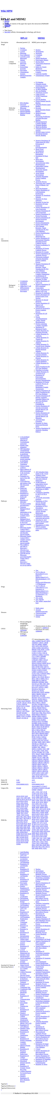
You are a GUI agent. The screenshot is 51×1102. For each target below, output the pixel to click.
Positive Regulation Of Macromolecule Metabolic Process (42, 930)
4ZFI (46, 817)
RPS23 (47, 732)
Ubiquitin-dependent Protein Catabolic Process (42, 178)
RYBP (46, 735)
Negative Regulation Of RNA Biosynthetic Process (43, 947)
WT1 (45, 774)
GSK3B (34, 675)
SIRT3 (48, 742)
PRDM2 (34, 716)
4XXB (43, 817)
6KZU (37, 833)
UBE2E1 (46, 761)
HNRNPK (35, 682)
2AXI (37, 793)
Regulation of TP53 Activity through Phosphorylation (41, 502)
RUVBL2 (40, 735)
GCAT (46, 672)
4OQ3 (47, 814)
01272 (34, 782)
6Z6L (26, 808)
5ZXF (41, 829)
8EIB (44, 845)
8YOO (22, 841)
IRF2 (44, 684)
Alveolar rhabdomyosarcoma (41, 610)
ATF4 (37, 646)
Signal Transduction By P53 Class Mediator (43, 367)
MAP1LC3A (36, 690)
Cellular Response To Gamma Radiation (42, 360)
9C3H (18, 842)
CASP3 (39, 651)
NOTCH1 (35, 701)
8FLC (22, 820)
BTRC (43, 649)
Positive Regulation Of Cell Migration (24, 869)
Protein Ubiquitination (42, 223)
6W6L (18, 806)
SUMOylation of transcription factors (42, 483)
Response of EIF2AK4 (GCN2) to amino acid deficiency (25, 502)
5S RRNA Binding (41, 89)
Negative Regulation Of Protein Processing (43, 215)
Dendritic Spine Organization (25, 1029)
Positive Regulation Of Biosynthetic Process (42, 1037)
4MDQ (43, 811)
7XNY (23, 815)
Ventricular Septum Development (41, 170)
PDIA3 (44, 708)
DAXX (44, 661)
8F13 (44, 847)
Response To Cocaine (42, 252)
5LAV (45, 823)
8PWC (41, 848)
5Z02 (37, 829)
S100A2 (43, 737)
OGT (23, 711)
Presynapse (23, 70)
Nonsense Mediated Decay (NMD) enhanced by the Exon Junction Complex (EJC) (25, 522)
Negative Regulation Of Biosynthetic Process (43, 911)
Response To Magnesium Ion (40, 235)
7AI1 (40, 838)
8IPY (28, 829)
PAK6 (38, 706)
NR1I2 (34, 702)
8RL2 (18, 837)
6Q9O (37, 835)
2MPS (42, 797)
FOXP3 (44, 670)
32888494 (39, 631)
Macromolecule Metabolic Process (41, 873)
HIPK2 (43, 678)
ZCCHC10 (24, 718)
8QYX (26, 835)
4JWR (34, 811)
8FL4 (29, 817)
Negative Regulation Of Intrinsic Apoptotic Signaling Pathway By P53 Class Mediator (43, 398)
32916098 (23, 630)
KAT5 (46, 685)
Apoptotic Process (41, 181)
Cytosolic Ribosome (23, 62)
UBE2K (34, 766)
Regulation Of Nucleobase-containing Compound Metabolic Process (43, 954)
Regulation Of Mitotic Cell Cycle (25, 1022)
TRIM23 (34, 756)
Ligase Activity (40, 94)
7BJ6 (44, 840)
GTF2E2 (39, 675)
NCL (48, 697)
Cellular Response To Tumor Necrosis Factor (25, 973)
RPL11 (34, 730)
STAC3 (23, 716)
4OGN (34, 814)
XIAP (37, 776)
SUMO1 (39, 749)
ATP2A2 (45, 646)
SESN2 (38, 740)
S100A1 (38, 737)
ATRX (34, 648)
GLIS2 (34, 673)
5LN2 (46, 824)
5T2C (22, 798)
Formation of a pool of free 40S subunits (25, 477)
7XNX (18, 815)
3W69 (42, 805)
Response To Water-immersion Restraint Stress (42, 424)
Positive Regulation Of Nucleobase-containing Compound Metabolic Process (43, 1001)
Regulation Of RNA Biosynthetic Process (42, 974)
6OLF (26, 801)
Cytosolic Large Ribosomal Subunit (25, 58)
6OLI (22, 803)
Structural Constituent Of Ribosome (24, 106)
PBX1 (42, 706)
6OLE (22, 801)
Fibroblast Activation (42, 370)
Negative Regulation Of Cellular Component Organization (24, 1016)
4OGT (38, 814)
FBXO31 (34, 668)
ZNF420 (39, 778)
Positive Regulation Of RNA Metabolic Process (43, 1056)
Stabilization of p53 (41, 515)
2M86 (37, 797)
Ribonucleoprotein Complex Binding (41, 122)
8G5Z (18, 823)
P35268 (18, 788)
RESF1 (34, 726)
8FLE (18, 822)
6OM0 (18, 805)
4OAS (47, 811)
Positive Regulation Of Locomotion (24, 879)
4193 (33, 780)
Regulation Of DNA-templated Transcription (43, 971)
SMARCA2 (35, 744)
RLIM (42, 726)
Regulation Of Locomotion (24, 858)
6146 (17, 780)
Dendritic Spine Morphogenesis (25, 955)
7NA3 (46, 841)
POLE (45, 713)
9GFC (45, 848)
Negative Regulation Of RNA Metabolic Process (25, 1079)
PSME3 (34, 720)
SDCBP (18, 713)
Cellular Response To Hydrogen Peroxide (42, 331)
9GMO (18, 844)
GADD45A (40, 672)
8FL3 (25, 817)
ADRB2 (38, 641)
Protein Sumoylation (42, 224)
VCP (33, 774)
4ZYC (38, 819)
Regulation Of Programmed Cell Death (43, 938)
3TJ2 (33, 804)
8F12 (40, 847)
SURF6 (28, 716)
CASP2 (34, 651)
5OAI (37, 826)
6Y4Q (41, 836)
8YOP (27, 841)
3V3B (45, 804)
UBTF (34, 773)
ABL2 (34, 641)
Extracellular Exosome (24, 67)
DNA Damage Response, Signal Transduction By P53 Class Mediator (42, 228)
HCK (42, 677)
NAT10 (44, 697)
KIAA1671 (35, 687)
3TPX (37, 804)
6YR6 (45, 836)
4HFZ (46, 807)
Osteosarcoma (40, 615)
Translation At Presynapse (24, 290)
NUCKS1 (35, 704)
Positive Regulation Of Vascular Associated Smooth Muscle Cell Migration (42, 415)
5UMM (38, 828)
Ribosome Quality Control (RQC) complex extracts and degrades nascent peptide (25, 531)
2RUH (46, 797)
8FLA (29, 818)
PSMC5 (34, 718)
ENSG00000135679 (38, 784)
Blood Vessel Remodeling (40, 153)
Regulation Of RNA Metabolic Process (42, 991)
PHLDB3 (38, 711)
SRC (39, 747)
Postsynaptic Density (42, 60)
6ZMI (22, 811)
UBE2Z (34, 771)
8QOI (22, 835)
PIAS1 (44, 711)
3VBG (34, 805)
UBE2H (34, 764)
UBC (47, 757)
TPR (47, 752)
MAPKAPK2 (36, 692)
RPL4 (39, 732)
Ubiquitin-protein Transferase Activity (42, 85)
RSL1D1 (34, 735)
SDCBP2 (24, 713)
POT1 (49, 713)
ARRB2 (44, 644)
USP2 (42, 773)
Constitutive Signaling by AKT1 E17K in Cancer (42, 494)
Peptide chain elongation (24, 446)
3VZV (38, 805)
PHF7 (33, 711)
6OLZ (26, 803)
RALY (40, 721)
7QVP (26, 813)
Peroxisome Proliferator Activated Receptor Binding (43, 118)
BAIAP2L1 (45, 648)
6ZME (18, 811)
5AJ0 (26, 796)
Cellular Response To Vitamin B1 (42, 338)
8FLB (18, 820)
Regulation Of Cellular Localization (24, 1057)
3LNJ (37, 802)
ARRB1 (39, 644)
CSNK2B (35, 660)
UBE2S (40, 769)
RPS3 (33, 733)
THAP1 (18, 718)
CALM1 (18, 702)
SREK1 (43, 747)
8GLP (18, 825)
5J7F (37, 823)
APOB (46, 643)
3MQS (46, 802)
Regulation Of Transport (24, 981)
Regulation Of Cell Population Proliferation (25, 917)
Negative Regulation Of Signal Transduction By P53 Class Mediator (43, 392)
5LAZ (42, 824)
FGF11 (23, 706)
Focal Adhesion (25, 55)
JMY (48, 684)
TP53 (46, 750)
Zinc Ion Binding (41, 91)
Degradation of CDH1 (42, 525)
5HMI (46, 821)
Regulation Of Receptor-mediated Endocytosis (24, 1051)
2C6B (45, 793)
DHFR (44, 663)
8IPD (21, 829)
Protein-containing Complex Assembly (41, 324)
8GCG (48, 847)
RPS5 (37, 733)
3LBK (49, 800)
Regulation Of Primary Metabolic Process (42, 892)
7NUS (38, 843)
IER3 (46, 682)
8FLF (22, 822)
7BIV (37, 840)
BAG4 (24, 701)
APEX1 (41, 643)
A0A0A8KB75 (36, 786)
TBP (47, 749)
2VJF (37, 799)
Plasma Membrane (41, 58)
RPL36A (34, 732)
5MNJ (34, 826)
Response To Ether (41, 279)
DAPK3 (39, 661)
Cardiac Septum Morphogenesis (40, 321)
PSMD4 (45, 718)
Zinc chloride (40, 599)
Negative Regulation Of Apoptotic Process (43, 254)
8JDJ (24, 830)
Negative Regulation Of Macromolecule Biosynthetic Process (43, 896)
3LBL (33, 802)
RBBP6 (37, 725)
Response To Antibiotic (43, 293)
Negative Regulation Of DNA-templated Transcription (43, 286)
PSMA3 (44, 716)
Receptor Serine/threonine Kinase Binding (43, 109)
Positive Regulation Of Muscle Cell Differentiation (42, 304)
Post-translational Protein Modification (42, 962)
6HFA (42, 831)
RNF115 (34, 728)
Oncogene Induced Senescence (41, 479)
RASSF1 (45, 723)
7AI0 (37, 838)
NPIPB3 (40, 701)
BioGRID (7, 32)
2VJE (33, 799)
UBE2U (45, 769)
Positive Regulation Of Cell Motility (24, 874)
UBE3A (39, 771)
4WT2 (38, 817)
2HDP (45, 795)
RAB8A (43, 720)
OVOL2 (45, 704)
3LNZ (41, 802)
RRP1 (47, 733)
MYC (38, 696)
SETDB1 (34, 742)
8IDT (22, 825)
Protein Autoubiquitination (41, 317)
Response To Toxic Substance (41, 199)
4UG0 (18, 796)
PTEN (27, 711)
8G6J (29, 823)
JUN (33, 685)
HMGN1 (44, 680)
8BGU (34, 845)
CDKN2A (35, 655)
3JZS (44, 800)
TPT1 (33, 754)
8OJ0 (22, 834)
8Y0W (26, 839)
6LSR (26, 799)
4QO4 (33, 816)
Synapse (22, 65)
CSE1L (29, 702)
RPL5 (43, 732)
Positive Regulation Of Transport (24, 946)
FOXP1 (27, 706)
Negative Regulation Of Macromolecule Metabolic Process (43, 884)
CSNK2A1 (35, 658)
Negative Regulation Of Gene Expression (43, 211)
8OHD (18, 834)
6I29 (45, 831)
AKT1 (48, 641)
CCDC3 (34, 653)
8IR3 (21, 830)
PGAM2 (45, 709)
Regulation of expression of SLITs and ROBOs (24, 496)
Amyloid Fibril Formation (40, 420)
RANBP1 (45, 721)
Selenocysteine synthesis (24, 466)
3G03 (45, 799)
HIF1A (38, 678)
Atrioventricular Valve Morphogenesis (42, 163)
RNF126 (40, 728)
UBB (43, 757)
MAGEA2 (35, 689)
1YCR (45, 792)
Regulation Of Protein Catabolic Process (42, 249)
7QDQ (42, 843)
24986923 (45, 628)
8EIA (41, 845)
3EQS (41, 799)
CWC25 (45, 660)
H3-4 (39, 677)
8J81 (33, 848)
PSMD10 (40, 718)
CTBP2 (40, 660)
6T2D (45, 835)
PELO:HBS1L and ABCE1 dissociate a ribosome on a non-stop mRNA (25, 548)
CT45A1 (19, 704)
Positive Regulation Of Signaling (24, 1009)
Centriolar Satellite (41, 74)
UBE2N (45, 766)
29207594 (8, 25)
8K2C (26, 832)
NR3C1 (38, 702)
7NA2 (42, 841)
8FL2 (22, 817)
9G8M (26, 842)
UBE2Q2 (46, 768)
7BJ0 (40, 840)
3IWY (33, 800)
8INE (25, 827)
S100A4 (34, 738)
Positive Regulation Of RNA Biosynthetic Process (42, 1018)
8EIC (48, 845)
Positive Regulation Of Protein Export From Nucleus (42, 296)
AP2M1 (18, 701)
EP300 (37, 666)
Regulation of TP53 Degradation (41, 507)
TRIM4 (45, 756)
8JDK (28, 830)
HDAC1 (47, 677)
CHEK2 (40, 655)
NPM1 (46, 701)
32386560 (23, 635)
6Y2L (26, 806)
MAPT (42, 692)
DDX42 (39, 663)
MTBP (34, 696)
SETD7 (46, 740)
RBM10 (42, 725)
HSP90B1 (41, 682)
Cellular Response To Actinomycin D (42, 372)
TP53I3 (34, 752)
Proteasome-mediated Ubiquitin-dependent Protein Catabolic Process (42, 259)
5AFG (34, 821)
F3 (48, 666)
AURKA (38, 648)
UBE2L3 (40, 766)
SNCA (28, 714)
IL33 (37, 684)
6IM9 (33, 833)
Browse (7, 21)
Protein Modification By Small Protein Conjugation (43, 966)
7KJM (34, 841)
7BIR (48, 838)
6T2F (37, 836)
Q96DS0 (39, 790)
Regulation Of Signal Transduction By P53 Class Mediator (42, 1045)
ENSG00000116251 (22, 784)
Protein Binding (25, 110)
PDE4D (39, 708)
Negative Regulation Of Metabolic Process (43, 889)
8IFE (21, 827)
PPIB (33, 714)
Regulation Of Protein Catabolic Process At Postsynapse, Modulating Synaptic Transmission (42, 385)
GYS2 (44, 675)
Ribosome (23, 53)
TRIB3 (43, 754)
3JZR (41, 800)
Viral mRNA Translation (24, 463)
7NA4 (33, 843)
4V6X (22, 796)
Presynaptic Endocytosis (24, 883)
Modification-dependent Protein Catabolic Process (43, 987)
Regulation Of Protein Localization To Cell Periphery (25, 902)
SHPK (40, 742)
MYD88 (42, 696)
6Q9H (45, 833)
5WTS (47, 828)
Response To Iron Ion (42, 202)
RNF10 (47, 726)
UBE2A (34, 759)
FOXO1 (34, 670)
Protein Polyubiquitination (41, 146)
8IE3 (29, 825)
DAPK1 (34, 661)
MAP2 (42, 690)
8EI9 (37, 845)
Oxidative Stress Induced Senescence (42, 476)
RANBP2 (35, 723)
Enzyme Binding (41, 99)
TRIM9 (34, 757)
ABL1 (47, 639)
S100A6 (39, 738)
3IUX (48, 799)
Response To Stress (41, 1064)
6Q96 (41, 833)
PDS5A (40, 709)
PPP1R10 (43, 714)
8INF (28, 827)
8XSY (18, 839)
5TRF (33, 828)
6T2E (33, 836)
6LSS (29, 799)
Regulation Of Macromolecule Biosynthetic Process (42, 1028)
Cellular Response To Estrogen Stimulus (42, 353)
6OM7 (23, 805)
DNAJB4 (34, 665)
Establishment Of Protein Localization (42, 276)
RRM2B (42, 733)
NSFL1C (19, 711)
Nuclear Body (40, 62)
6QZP (27, 805)
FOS (49, 668)
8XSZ (22, 839)
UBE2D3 (34, 761)
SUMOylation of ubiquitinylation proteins (43, 486)
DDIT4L (24, 704)
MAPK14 (19, 709)
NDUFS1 (34, 699)
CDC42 (24, 702)
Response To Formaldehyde (40, 403)
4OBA (34, 812)
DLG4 (48, 663)
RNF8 (45, 728)
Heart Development (41, 188)
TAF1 (44, 749)
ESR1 (41, 666)
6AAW (46, 829)
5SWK (46, 826)
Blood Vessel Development (40, 150)
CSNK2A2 (42, 658)
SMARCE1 (35, 745)
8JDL (18, 832)
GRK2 (48, 673)
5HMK (34, 823)
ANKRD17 (35, 643)
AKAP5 (43, 641)
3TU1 (41, 804)
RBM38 (47, 725)
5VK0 (42, 828)
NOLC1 (44, 699)
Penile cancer (40, 608)
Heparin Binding (25, 111)
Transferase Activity (42, 92)
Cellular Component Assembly (23, 922)
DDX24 (34, 663)
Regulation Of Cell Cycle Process (24, 908)
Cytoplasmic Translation (24, 282)
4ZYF (42, 819)
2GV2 (41, 795)
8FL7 (21, 818)
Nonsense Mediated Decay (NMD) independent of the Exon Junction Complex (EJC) (25, 511)
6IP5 (25, 798)
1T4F (41, 792)
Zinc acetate (39, 598)
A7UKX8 (35, 788)
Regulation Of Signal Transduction (42, 996)
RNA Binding (24, 103)
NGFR (40, 699)
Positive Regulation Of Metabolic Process (42, 907)
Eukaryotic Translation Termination (24, 489)
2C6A (41, 793)
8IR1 (17, 830)
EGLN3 (45, 665)
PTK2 (38, 720)
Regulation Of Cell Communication (41, 1061)
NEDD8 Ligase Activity (43, 132)
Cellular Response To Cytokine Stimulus (25, 968)
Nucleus (22, 48)
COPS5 (37, 656)
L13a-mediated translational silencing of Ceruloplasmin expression (24, 440)
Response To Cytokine (24, 926)
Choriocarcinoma (41, 613)
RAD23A (34, 721)
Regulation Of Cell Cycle (24, 854)
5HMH (42, 821)
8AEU (46, 843)
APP (33, 644)
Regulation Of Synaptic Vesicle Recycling (25, 1067)
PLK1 (37, 713)
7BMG (48, 840)
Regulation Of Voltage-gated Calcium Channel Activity (25, 940)
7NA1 (38, 841)
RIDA (38, 726)
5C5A (37, 821)
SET (42, 740)
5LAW (34, 824)
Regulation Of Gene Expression (42, 204)
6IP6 (28, 798)
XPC (41, 776)
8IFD (18, 827)
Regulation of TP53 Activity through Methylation (41, 511)
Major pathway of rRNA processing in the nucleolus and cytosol (25, 472)
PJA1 (47, 711)
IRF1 (41, 684)
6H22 (38, 831)
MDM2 (41, 38)
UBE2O (34, 768)
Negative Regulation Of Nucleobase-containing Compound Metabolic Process (43, 878)
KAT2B (41, 685)
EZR (45, 666)
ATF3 (33, 646)
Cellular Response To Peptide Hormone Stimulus (42, 349)
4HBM (42, 807)
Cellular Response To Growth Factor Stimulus (43, 345)
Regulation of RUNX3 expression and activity (43, 517)
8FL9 (25, 818)
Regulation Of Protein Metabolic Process (42, 983)
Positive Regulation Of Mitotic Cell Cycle (42, 290)
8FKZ (18, 817)
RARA (40, 723)
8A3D (27, 815)
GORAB (43, 673)
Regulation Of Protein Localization (24, 894)
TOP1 (42, 750)
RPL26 (43, 730)
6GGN (34, 831)
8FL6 (18, 818)
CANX (47, 649)
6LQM (22, 799)
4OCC (38, 812)
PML (40, 713)
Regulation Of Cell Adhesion (24, 1026)
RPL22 (23, 38)
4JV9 (41, 809)
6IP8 (17, 799)
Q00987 (34, 790)
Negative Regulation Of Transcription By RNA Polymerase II (43, 142)
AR (36, 644)
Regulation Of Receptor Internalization (24, 934)
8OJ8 (29, 834)
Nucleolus (39, 53)
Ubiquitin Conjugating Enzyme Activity (42, 904)
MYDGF (34, 697)
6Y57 (18, 808)
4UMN (34, 817)
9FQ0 (22, 842)
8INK (18, 829)
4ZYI (45, 819)
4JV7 (37, 809)
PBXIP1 (46, 706)
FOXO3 (39, 670)
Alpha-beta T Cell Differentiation (25, 287)
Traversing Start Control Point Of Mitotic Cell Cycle (43, 185)
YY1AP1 (46, 776)
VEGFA (37, 774)
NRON (43, 702)
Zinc (37, 570)
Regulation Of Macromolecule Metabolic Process (41, 915)
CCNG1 (39, 653)
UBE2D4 (41, 761)
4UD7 (42, 816)
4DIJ (45, 805)
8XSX (26, 837)
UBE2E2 (34, 762)
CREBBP (43, 656)
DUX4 (18, 706)
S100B (44, 738)
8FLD (26, 820)
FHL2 (39, 668)
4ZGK (34, 819)
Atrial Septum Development (40, 174)
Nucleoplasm (40, 51)
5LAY (38, 824)
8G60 (22, 823)
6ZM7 (26, 810)
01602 (18, 782)
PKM (33, 713)
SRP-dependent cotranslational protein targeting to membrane (25, 451)
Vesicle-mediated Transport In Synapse (25, 959)
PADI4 (34, 706)
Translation (23, 284)
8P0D (36, 848)
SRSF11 (34, 749)
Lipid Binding (24, 852)
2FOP (37, 795)
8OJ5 (26, 834)
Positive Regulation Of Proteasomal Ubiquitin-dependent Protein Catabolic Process (43, 240)
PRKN (39, 716)
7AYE (45, 838)
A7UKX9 (41, 788)
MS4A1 (44, 694)
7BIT (33, 840)
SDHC (34, 740)
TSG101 (39, 757)
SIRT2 (44, 742)
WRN (42, 774)
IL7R (23, 708)
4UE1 (46, 816)
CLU (33, 656)
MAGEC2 (42, 689)
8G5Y (26, 822)
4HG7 (33, 809)
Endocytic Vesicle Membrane (41, 67)
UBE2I (39, 764)
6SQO (42, 835)
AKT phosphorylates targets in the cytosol (42, 472)
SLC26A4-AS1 (21, 714)
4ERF (37, 807)
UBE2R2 (34, 769)
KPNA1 (41, 687)
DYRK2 (40, 665)
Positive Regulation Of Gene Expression (42, 208)
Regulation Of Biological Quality (41, 328)
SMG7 (41, 745)
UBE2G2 (46, 762)
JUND (37, 685)
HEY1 (34, 678)
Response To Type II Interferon (25, 978)
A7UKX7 (44, 786)
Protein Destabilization (42, 233)
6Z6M (18, 810)
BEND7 (28, 701)
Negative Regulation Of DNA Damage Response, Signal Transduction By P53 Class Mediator (43, 267)
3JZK (37, 800)
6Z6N (22, 810)
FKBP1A (44, 668)
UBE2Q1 (40, 768)
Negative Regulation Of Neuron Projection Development (43, 219)
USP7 (46, 773)
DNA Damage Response (43, 1035)
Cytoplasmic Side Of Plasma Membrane (25, 990)
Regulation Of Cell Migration (24, 861)
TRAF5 (38, 754)
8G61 (25, 823)
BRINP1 (34, 649)
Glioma (38, 616)
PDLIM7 (34, 709)
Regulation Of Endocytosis (24, 912)
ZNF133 (34, 778)
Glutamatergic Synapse (24, 73)
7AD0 (33, 838)
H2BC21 (34, 677)
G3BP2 (34, 672)
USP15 (38, 773)
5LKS (18, 798)
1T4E (37, 792)
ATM (40, 646)
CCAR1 (44, 651)
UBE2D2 (46, 759)
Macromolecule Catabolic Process (41, 1032)
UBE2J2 (44, 764)
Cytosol (22, 51)
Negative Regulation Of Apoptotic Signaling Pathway (43, 430)
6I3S (48, 831)
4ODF (46, 812)
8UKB (22, 837)
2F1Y (33, 795)
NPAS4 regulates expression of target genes (41, 528)
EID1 (33, 666)
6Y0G (22, 806)
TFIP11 (38, 750)
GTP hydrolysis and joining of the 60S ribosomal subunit (25, 484)
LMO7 (46, 687)
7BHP (18, 813)
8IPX (25, 829)
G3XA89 (47, 788)
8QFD (18, 835)
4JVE (44, 809)
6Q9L (33, 835)
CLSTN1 (46, 655)
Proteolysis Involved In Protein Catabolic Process (43, 310)
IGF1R (34, 684)
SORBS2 (34, 747)
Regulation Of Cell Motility (24, 865)
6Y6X (22, 808)
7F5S (22, 813)
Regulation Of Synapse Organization (24, 1033)
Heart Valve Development (40, 160)
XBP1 (33, 776)
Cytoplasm (23, 50)
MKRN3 (39, 694)
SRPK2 (18, 716)
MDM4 (47, 692)
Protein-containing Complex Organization (42, 273)
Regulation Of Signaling (43, 1059)
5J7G (41, 823)
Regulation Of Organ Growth (24, 964)
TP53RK (39, 752)
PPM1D (37, 714)
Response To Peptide (24, 930)
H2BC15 (19, 708)
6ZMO (27, 811)
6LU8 (18, 801)
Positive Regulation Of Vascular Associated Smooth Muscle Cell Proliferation (42, 408)
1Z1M (34, 793)
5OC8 (41, 826)
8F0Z (33, 847)
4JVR (48, 809)
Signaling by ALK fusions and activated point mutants (42, 521)
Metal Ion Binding (41, 127)
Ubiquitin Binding (41, 125)
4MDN (38, 811)
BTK (38, 649)
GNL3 (38, 673)
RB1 (33, 725)
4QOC (38, 816)
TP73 (44, 752)
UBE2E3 (40, 762)
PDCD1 (34, 708)
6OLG (18, 803)
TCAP (34, 750)
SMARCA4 (43, 744)
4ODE (42, 812)
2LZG (33, 797)
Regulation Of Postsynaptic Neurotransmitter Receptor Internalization (43, 377)
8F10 (37, 847)
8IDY (25, 825)
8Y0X (18, 841)
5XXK (34, 829)
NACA (40, 697)
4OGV (42, 814)
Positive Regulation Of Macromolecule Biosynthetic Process (42, 1052)
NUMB (40, 704)
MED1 (34, 694)
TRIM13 (47, 754)
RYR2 (34, 737)
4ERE (33, 807)
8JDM (22, 832)
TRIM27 (40, 756)
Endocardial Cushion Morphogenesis (42, 167)
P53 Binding (39, 82)
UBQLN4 (45, 771)
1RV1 (33, 792)
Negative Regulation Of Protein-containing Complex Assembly (25, 1040)
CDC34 (44, 653)
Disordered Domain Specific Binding (42, 134)
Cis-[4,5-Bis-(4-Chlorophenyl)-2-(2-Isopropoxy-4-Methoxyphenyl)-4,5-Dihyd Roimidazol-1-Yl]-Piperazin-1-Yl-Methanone (42, 591)
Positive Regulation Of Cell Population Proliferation (42, 191)
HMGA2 (38, 680)
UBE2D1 (40, 759)
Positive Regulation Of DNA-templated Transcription (42, 1007)
